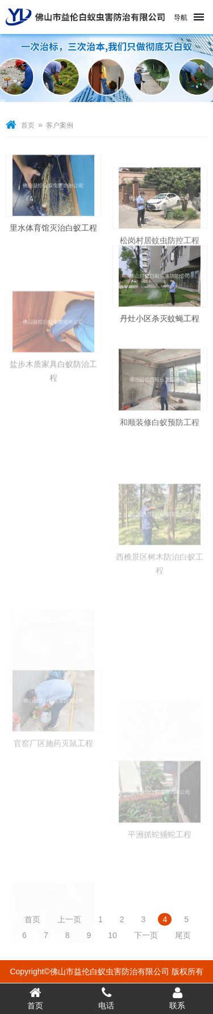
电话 (106, 998)
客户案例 (59, 125)
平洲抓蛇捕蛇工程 (159, 855)
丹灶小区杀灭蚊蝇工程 (159, 324)
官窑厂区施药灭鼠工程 (53, 764)
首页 (28, 125)
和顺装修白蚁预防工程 (159, 435)
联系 (177, 998)
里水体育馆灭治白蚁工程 (53, 234)
